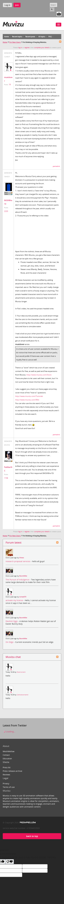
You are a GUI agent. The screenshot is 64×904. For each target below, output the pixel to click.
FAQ (50, 36)
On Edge (10, 642)
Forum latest (13, 542)
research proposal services (18, 561)
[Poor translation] (9, 861)
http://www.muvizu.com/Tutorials (29, 396)
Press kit (6, 767)
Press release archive (12, 771)
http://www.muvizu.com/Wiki (27, 400)
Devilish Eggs (12, 621)
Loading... (9, 731)
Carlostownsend (22, 695)
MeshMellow (8, 751)
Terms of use (9, 787)
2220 (6, 211)
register (27, 47)
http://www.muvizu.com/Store (38, 375)
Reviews (6, 774)
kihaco (21, 558)
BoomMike (23, 576)
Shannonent (21, 672)
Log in (7, 5)
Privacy (6, 783)
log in (20, 47)
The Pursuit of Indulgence (18, 579)
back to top (32, 836)
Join (17, 5)
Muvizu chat (13, 657)
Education (7, 758)
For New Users (15, 42)
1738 (6, 478)
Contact (6, 755)
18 (10, 84)
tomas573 (22, 597)
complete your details (41, 47)
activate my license (15, 600)
